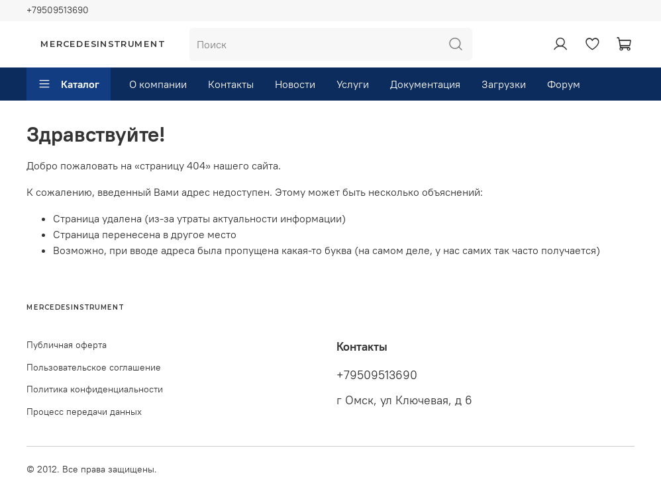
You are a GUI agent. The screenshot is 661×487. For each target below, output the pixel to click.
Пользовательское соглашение (93, 367)
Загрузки (504, 84)
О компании (158, 84)
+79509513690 (57, 10)
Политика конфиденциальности (94, 389)
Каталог (68, 84)
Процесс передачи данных (84, 412)
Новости (295, 84)
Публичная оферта (66, 345)
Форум (563, 84)
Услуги (352, 84)
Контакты (231, 84)
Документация (425, 84)
